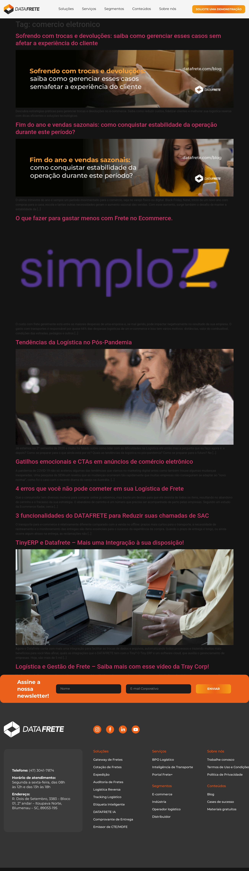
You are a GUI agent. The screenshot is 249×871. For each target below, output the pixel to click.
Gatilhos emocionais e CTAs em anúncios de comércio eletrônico (104, 461)
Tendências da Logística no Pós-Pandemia (74, 342)
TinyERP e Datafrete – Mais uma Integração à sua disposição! (100, 542)
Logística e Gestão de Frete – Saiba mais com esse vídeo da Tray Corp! (112, 666)
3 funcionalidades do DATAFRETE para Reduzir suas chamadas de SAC (112, 515)
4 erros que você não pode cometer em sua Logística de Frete (100, 488)
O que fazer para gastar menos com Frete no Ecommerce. (94, 218)
